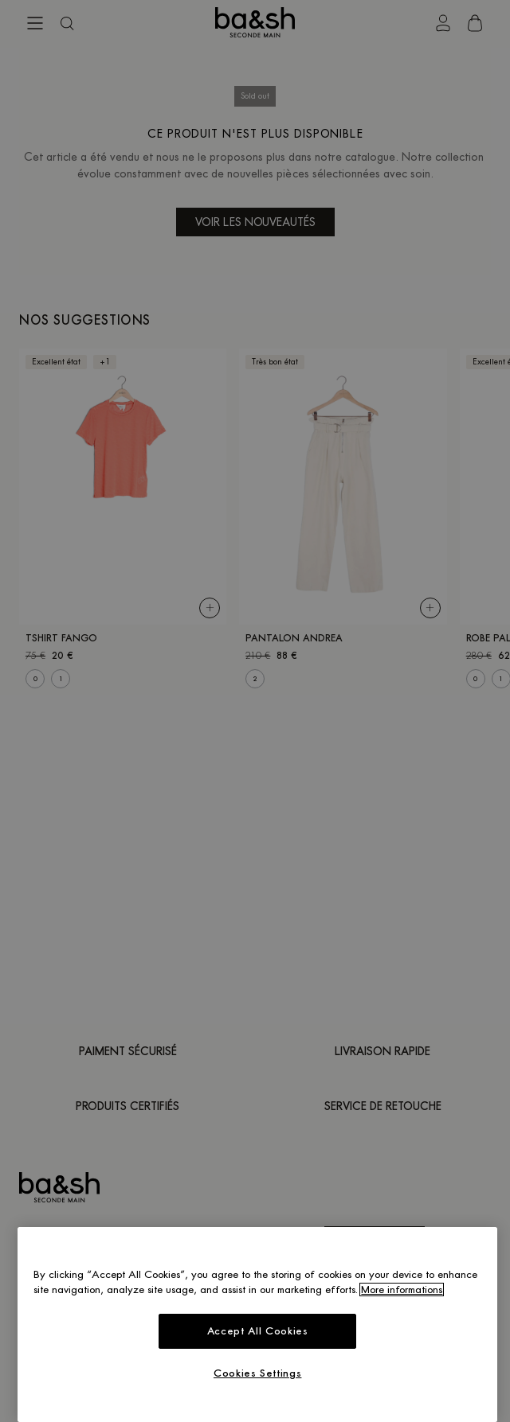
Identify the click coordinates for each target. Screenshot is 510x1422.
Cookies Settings (258, 1373)
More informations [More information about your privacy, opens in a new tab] (401, 1289)
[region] (257, 1324)
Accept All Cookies (257, 1331)
